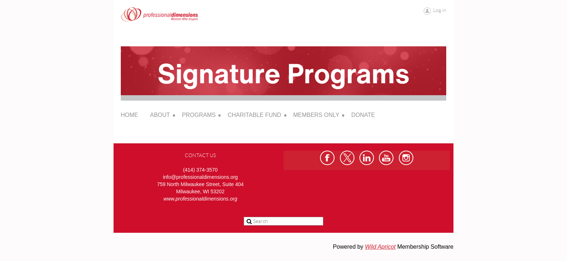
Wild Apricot (380, 247)
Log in (439, 10)
